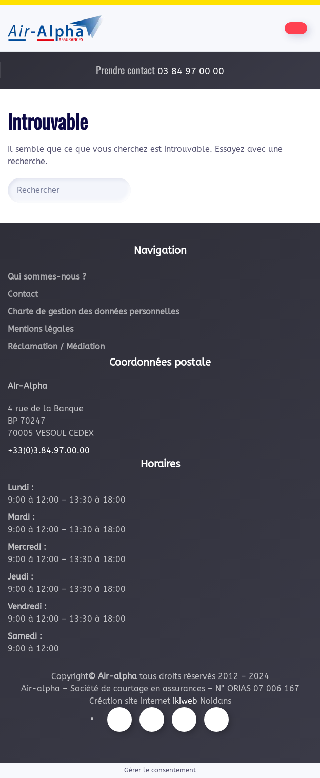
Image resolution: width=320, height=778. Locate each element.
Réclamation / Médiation (56, 346)
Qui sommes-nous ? (47, 277)
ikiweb (185, 701)
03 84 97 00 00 (190, 71)
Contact (23, 294)
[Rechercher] (69, 190)
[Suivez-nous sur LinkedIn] (216, 719)
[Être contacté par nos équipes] (296, 28)
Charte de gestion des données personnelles (93, 311)
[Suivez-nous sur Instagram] (151, 719)
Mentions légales (40, 329)
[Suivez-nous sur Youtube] (184, 719)
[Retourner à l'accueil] (56, 28)
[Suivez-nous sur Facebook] (119, 719)
